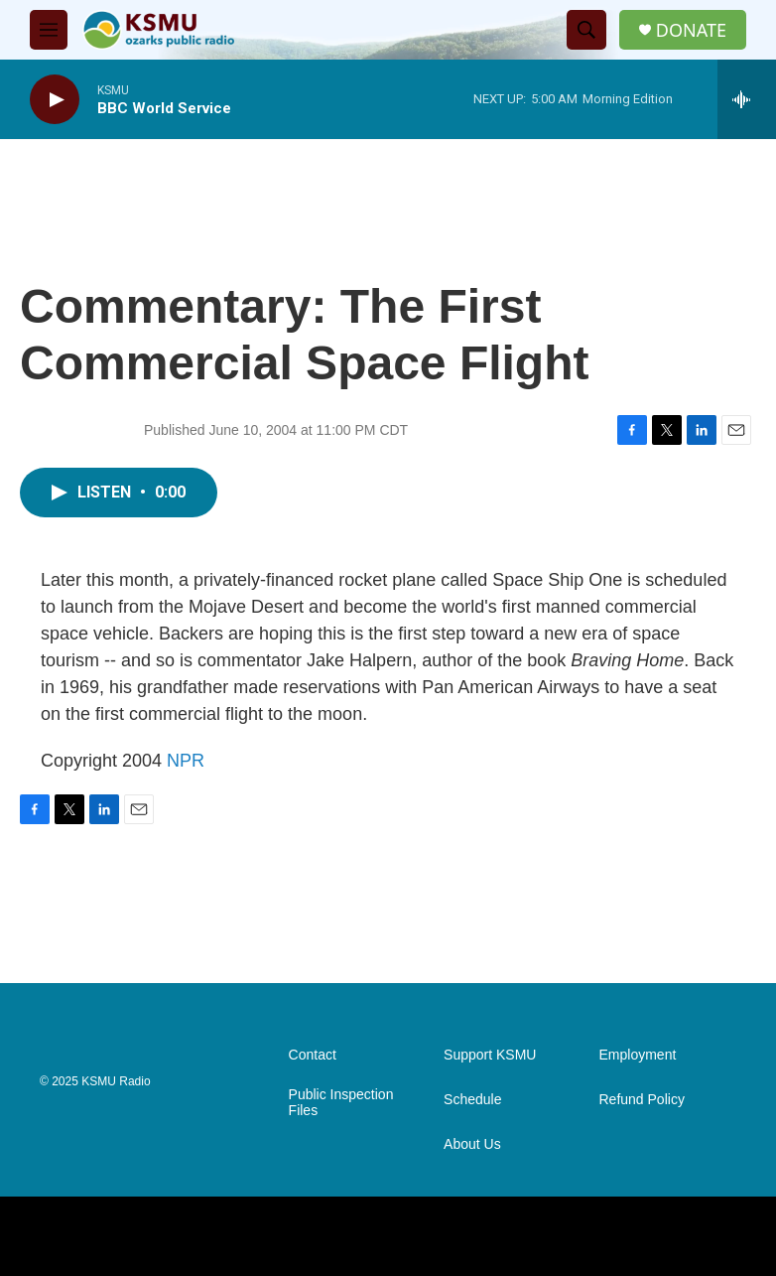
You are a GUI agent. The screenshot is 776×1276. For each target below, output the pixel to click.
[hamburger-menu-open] (48, 30)
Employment (638, 1055)
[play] (54, 99)
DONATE (691, 30)
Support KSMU (490, 1055)
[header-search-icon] (586, 30)
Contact (312, 1055)
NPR (185, 761)
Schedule (472, 1099)
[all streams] (746, 99)
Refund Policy (642, 1099)
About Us (472, 1144)
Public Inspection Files (341, 1102)
